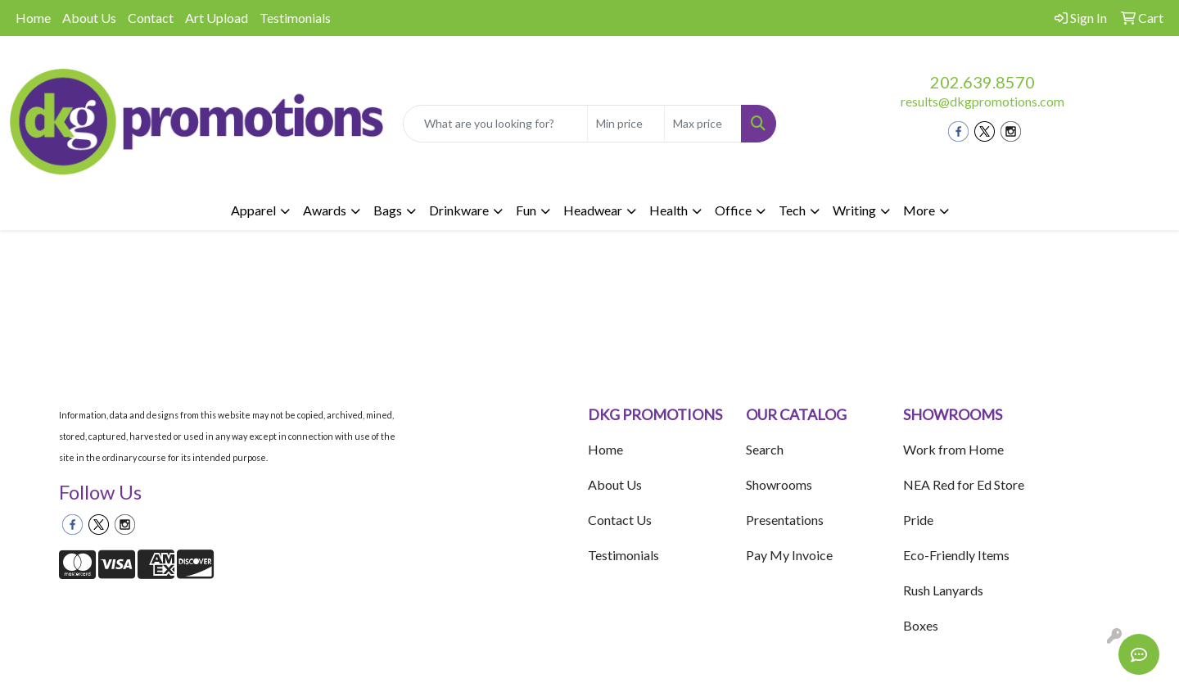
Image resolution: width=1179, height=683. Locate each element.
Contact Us (620, 519)
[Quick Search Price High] (703, 123)
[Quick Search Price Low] (626, 123)
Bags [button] (387, 210)
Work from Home (953, 449)
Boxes (920, 625)
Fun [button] (526, 210)
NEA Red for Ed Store (963, 484)
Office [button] (733, 210)
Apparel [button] (253, 210)
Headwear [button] (592, 210)
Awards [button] (324, 210)
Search (765, 449)
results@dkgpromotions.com (982, 101)
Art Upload (216, 17)
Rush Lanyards (943, 590)
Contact (151, 17)
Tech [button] (792, 210)
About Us (89, 17)
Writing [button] (854, 210)
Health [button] (668, 210)
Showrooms (779, 484)
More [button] (919, 210)
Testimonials (295, 17)
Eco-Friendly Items (956, 555)
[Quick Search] (495, 123)
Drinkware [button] (459, 210)
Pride (918, 519)
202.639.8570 (982, 82)
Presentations (785, 519)
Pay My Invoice (789, 555)
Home (33, 17)
